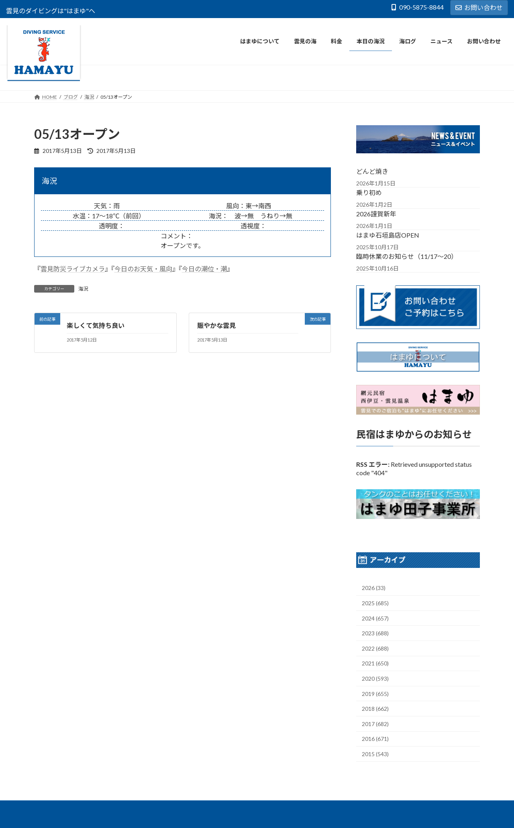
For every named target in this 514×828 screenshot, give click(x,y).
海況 (83, 289)
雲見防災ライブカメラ (73, 269)
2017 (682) (375, 723)
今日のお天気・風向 (143, 269)
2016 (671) (375, 738)
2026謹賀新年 (376, 213)
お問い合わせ (479, 7)
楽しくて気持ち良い (95, 325)
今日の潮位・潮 (204, 269)
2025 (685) (375, 603)
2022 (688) (375, 648)
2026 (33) (374, 587)
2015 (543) (375, 754)
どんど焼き (372, 171)
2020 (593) (375, 678)
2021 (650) (375, 663)
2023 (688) (375, 633)
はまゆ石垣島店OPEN (387, 234)
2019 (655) (375, 693)
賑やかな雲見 (216, 325)
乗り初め (369, 192)
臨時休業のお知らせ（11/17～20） (406, 256)
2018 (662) (375, 708)
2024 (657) (375, 618)
